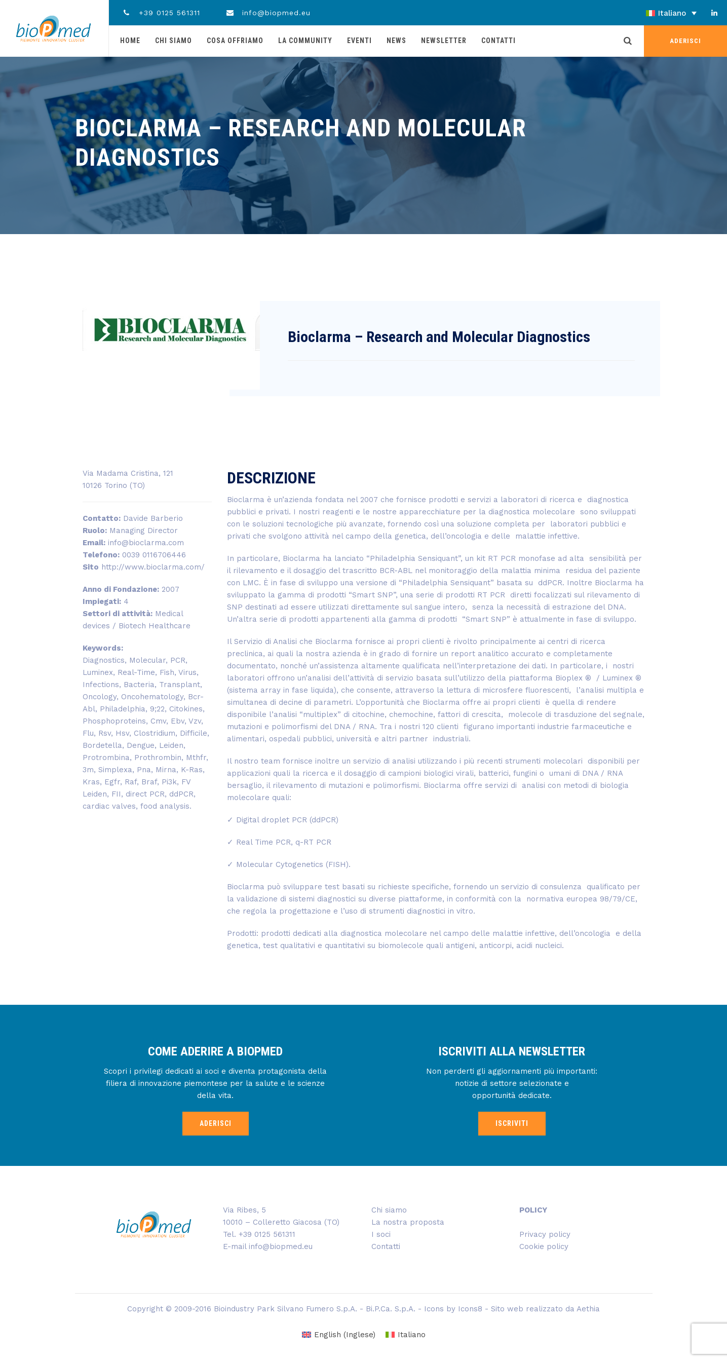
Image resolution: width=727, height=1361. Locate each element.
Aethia (588, 1308)
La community (305, 40)
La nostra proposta (407, 1222)
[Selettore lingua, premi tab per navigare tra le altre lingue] (643, 13)
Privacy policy (544, 1234)
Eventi (359, 40)
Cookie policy (543, 1246)
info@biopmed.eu (268, 13)
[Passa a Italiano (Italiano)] (405, 1335)
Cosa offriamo (235, 40)
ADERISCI (685, 41)
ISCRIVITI (511, 1123)
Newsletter (444, 40)
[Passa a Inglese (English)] (338, 1335)
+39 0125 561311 (161, 13)
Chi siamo (173, 40)
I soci (381, 1234)
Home (130, 40)
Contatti (498, 40)
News (396, 40)
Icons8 (470, 1308)
